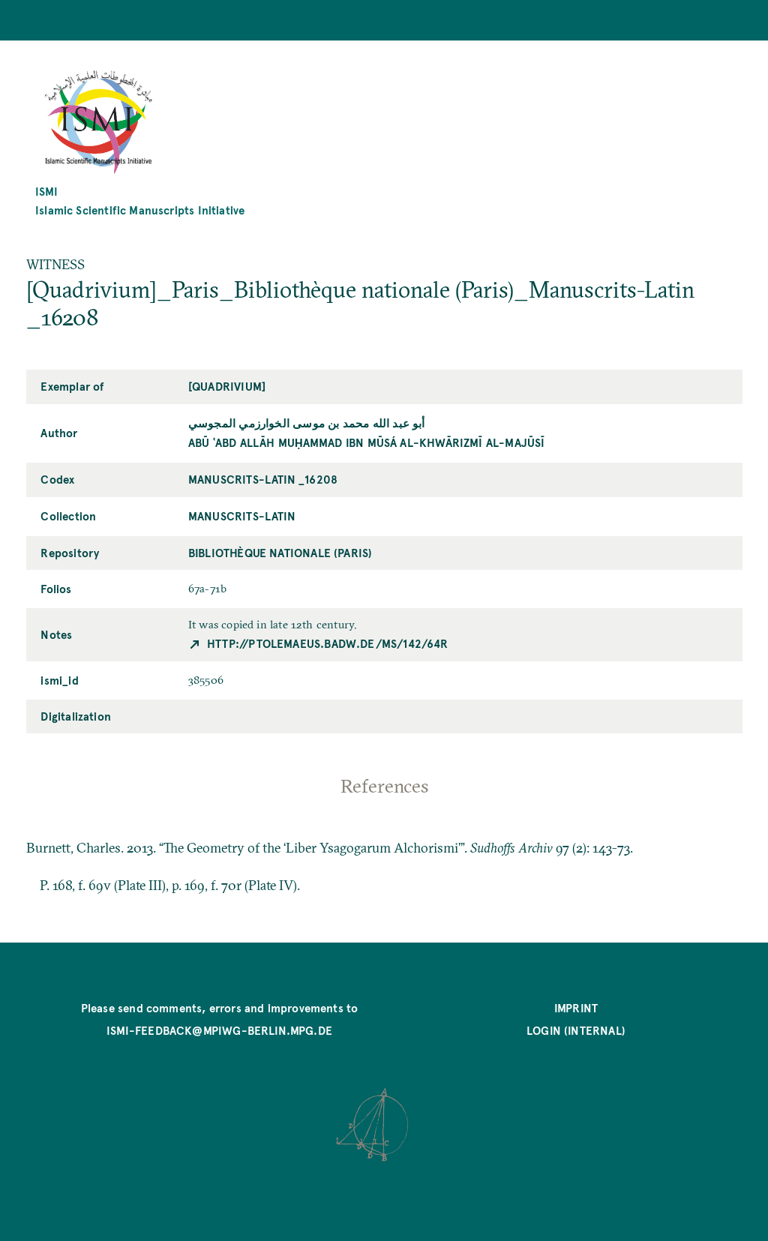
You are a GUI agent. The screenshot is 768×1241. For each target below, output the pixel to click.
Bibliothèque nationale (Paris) (280, 552)
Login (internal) (576, 1030)
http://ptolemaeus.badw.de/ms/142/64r (327, 643)
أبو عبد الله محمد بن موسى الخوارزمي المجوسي (306, 422)
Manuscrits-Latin (242, 515)
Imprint (576, 1007)
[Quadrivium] (227, 386)
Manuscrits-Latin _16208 (263, 479)
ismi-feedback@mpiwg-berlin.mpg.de (219, 1030)
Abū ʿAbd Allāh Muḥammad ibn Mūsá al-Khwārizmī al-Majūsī (366, 442)
